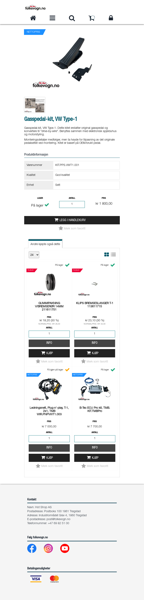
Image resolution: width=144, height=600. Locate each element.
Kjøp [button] (49, 353)
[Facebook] (35, 549)
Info (49, 343)
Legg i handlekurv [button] (73, 220)
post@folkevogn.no (58, 519)
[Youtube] (68, 549)
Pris (104, 198)
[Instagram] (51, 549)
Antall (72, 198)
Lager (40, 198)
